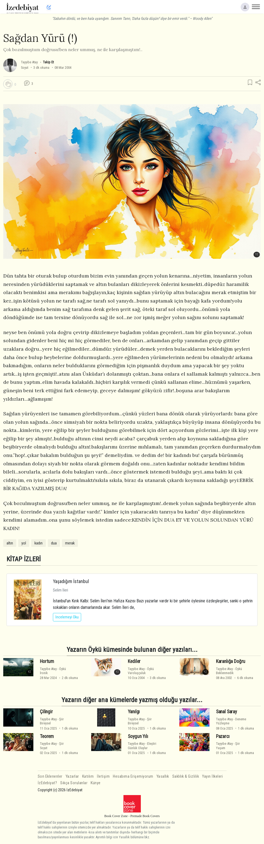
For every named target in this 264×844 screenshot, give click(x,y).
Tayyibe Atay (29, 62)
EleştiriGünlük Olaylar (142, 746)
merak (70, 543)
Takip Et (48, 62)
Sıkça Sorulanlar (73, 783)
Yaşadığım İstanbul (71, 581)
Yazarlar (72, 776)
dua (54, 543)
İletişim (103, 776)
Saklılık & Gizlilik (185, 776)
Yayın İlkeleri (212, 776)
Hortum (47, 661)
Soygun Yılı (138, 736)
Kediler (134, 661)
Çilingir (46, 711)
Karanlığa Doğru (230, 661)
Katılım (88, 776)
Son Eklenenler (50, 776)
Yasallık (163, 776)
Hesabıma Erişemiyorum (133, 776)
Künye (96, 783)
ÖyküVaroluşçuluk (141, 671)
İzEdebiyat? (47, 783)
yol (23, 543)
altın (10, 543)
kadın (38, 543)
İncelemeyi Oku (67, 617)
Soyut (24, 68)
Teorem (47, 736)
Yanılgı (134, 711)
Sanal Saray (226, 711)
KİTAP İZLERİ (24, 559)
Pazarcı (223, 736)
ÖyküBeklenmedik (229, 671)
